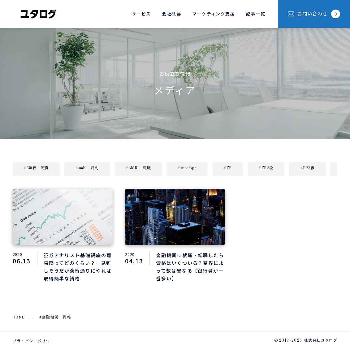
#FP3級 (307, 168)
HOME (19, 316)
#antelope (187, 168)
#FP (228, 168)
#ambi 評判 (87, 168)
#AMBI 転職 (138, 168)
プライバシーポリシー (33, 340)
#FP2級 (266, 168)
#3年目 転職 (36, 168)
